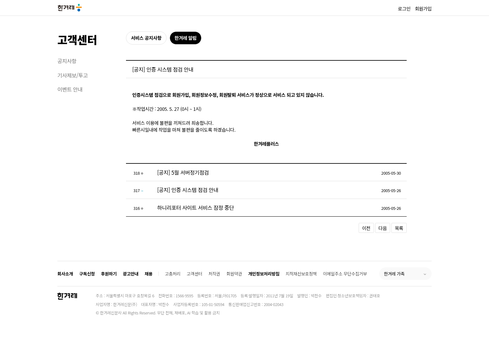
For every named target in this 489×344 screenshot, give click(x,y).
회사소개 (65, 274)
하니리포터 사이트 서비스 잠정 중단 (195, 207)
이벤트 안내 (70, 89)
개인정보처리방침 (263, 274)
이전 (366, 228)
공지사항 (66, 61)
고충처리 (173, 274)
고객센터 (77, 39)
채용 (149, 274)
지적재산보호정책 (301, 274)
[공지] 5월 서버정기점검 (183, 172)
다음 (383, 228)
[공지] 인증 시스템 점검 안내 (187, 190)
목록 (399, 228)
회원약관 (234, 274)
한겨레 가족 (394, 274)
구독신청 (87, 274)
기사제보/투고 (72, 75)
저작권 (214, 274)
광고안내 (130, 274)
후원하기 (109, 274)
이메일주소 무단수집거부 (345, 274)
